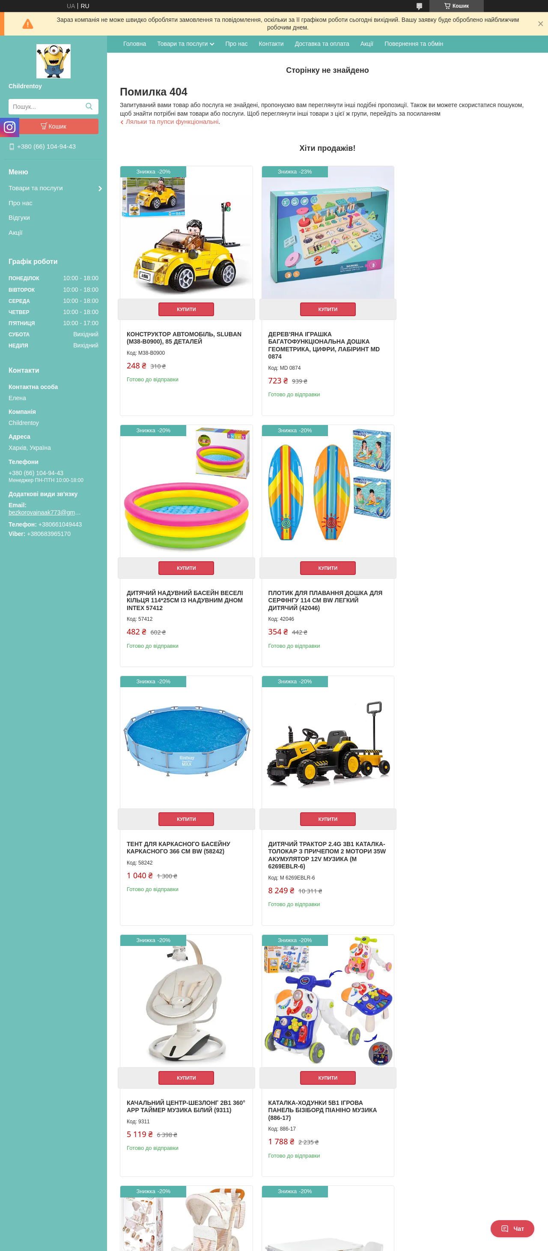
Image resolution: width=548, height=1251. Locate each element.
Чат (512, 1229)
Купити (185, 307)
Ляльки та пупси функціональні (172, 121)
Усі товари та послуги (499, 1197)
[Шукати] (88, 106)
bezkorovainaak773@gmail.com (45, 512)
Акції (16, 232)
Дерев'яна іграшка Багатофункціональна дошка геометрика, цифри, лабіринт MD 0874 (322, 344)
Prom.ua (314, 1227)
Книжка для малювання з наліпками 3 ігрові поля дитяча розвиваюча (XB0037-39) (320, 1111)
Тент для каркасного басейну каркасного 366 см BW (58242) (318, 593)
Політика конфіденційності (322, 1243)
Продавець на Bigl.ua (274, 1235)
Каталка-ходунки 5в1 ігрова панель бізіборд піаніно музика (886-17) (320, 854)
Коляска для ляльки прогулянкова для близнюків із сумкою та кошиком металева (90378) (460, 857)
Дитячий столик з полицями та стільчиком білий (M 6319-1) (180, 1107)
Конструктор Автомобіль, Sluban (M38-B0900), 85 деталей (184, 336)
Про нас (21, 203)
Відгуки (19, 217)
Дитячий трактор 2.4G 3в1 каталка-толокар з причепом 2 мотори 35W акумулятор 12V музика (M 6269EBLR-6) (465, 600)
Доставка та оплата (322, 43)
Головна (134, 43)
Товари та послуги (36, 188)
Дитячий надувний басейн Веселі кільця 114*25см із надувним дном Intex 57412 (464, 340)
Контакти (271, 43)
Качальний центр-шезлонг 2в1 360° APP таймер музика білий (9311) (179, 854)
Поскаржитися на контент (255, 1243)
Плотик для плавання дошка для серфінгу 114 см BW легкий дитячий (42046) (184, 597)
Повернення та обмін (413, 43)
